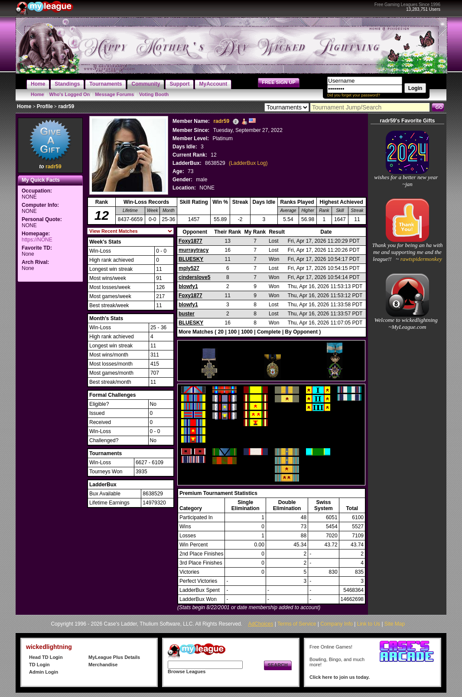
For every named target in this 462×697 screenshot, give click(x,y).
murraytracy (193, 250)
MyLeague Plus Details (114, 657)
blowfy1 (188, 286)
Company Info (336, 624)
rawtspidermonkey (420, 259)
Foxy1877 (190, 241)
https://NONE (37, 240)
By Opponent (301, 332)
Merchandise (102, 664)
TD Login (39, 664)
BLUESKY (191, 259)
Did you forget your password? (353, 95)
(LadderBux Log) (248, 163)
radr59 (54, 167)
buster (187, 314)
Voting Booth (154, 94)
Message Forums (114, 94)
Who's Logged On (69, 94)
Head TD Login (46, 657)
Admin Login (43, 672)
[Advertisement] (50, 413)
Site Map (394, 624)
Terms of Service (296, 624)
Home (37, 94)
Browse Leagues (186, 671)
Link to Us (368, 624)
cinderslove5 (194, 277)
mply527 (189, 268)
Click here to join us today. (339, 677)
